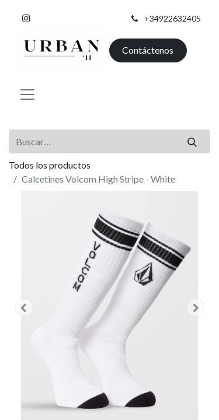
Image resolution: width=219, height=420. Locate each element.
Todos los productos (50, 164)
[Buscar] (192, 141)
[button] (24, 307)
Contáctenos (147, 49)
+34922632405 (172, 18)
